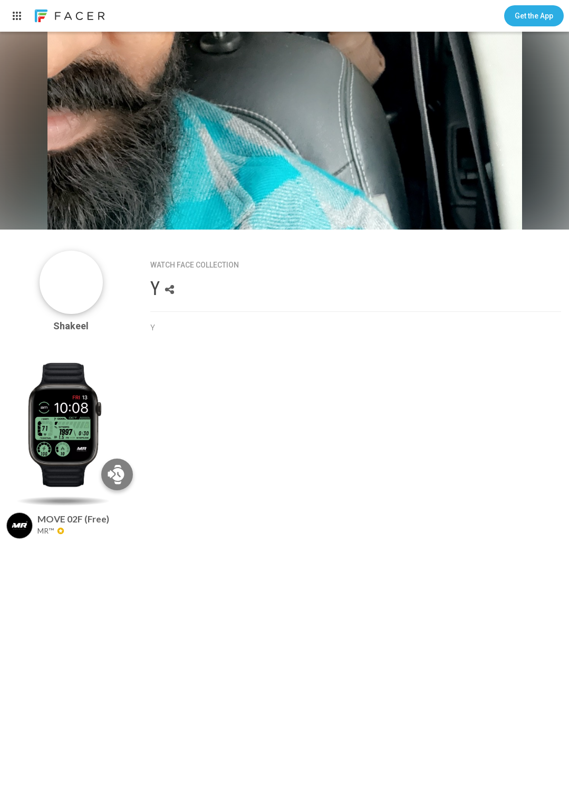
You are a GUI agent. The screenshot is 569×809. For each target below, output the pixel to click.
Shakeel (71, 325)
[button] (534, 16)
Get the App (534, 16)
